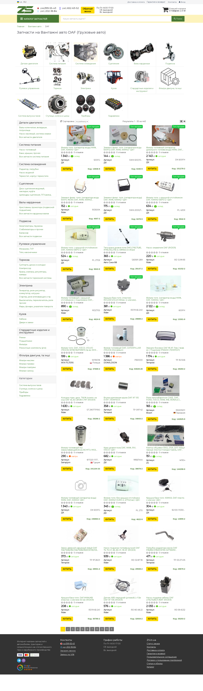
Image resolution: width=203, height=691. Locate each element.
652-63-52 (69, 8)
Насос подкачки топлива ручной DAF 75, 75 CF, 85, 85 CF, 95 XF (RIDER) (122, 563)
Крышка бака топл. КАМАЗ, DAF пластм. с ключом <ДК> (162, 511)
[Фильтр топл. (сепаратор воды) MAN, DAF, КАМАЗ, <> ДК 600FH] (165, 291)
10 (110, 645)
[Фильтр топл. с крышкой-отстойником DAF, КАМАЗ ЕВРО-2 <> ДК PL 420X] (165, 187)
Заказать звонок (68, 667)
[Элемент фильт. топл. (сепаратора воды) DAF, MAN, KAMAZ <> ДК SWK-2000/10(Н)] (123, 187)
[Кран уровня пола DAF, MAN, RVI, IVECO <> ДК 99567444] (123, 446)
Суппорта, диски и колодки (32, 265)
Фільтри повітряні (27, 367)
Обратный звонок (88, 10)
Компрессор (25, 268)
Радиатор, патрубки (29, 169)
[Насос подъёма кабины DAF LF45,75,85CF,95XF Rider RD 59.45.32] (165, 601)
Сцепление (26, 183)
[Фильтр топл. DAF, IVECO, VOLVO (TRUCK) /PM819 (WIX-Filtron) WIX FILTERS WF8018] (80, 343)
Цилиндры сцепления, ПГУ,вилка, (35, 195)
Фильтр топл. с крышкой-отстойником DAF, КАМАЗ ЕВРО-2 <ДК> (165, 201)
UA (19, 2)
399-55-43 (46, 8)
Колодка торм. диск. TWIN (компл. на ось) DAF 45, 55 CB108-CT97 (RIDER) (79, 407)
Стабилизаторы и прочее (31, 229)
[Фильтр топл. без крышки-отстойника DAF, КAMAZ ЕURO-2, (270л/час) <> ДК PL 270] (123, 498)
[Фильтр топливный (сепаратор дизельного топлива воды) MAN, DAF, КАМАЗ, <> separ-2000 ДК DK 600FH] (165, 136)
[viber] (24, 677)
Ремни (22, 337)
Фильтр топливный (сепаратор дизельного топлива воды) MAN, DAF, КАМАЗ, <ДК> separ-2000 (165, 149)
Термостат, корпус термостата (33, 176)
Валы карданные (30, 202)
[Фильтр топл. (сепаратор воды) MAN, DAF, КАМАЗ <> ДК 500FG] (80, 136)
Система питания (30, 144)
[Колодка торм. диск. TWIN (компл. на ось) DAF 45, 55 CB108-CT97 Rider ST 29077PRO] (80, 394)
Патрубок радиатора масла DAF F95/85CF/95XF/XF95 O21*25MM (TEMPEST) (162, 563)
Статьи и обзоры (155, 680)
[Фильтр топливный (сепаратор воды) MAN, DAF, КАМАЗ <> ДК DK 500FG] (80, 498)
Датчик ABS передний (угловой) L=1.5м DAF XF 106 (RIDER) (122, 614)
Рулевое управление (32, 243)
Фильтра (23, 344)
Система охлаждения (32, 164)
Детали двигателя (30, 122)
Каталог (150, 683)
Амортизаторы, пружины (31, 226)
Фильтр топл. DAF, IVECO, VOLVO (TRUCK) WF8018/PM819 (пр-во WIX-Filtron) (79, 356)
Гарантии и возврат (156, 670)
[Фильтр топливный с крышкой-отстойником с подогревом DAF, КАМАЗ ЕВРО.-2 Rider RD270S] (80, 291)
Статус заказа (153, 660)
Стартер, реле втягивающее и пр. (35, 297)
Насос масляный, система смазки (35, 134)
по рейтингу (82, 121)
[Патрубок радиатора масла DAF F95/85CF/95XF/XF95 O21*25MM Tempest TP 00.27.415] (165, 549)
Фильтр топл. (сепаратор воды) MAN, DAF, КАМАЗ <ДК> (79, 149)
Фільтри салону (26, 371)
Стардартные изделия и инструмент (34, 331)
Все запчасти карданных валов (34, 213)
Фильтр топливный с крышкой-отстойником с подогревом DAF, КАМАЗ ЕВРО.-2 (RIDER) (77, 304)
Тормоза (24, 259)
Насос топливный (27, 150)
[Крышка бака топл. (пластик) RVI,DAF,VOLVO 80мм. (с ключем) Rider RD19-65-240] (123, 291)
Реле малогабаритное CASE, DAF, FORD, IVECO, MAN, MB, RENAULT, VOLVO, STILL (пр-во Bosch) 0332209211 (163, 407)
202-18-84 (47, 11)
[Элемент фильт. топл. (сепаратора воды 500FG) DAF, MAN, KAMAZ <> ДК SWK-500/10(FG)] (123, 136)
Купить (67, 169)
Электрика (25, 285)
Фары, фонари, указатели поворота (36, 306)
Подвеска (25, 221)
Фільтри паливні (26, 364)
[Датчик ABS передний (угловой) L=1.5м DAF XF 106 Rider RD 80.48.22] (123, 601)
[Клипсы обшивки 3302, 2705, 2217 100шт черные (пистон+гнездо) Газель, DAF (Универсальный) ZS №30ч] (165, 446)
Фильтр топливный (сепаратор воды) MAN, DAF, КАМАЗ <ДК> (79, 511)
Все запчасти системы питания (34, 156)
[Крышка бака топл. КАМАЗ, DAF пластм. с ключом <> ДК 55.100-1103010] (165, 498)
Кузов (22, 314)
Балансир (23, 233)
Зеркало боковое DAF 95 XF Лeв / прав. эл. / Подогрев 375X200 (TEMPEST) (163, 356)
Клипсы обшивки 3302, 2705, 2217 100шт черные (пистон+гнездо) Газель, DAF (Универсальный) (165, 459)
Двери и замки (26, 322)
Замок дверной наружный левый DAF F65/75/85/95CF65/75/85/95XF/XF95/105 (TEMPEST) (80, 563)
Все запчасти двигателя (30, 137)
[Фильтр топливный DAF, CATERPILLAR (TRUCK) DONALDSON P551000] (123, 343)
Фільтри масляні (26, 360)
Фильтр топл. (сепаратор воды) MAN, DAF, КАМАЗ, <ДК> (164, 304)
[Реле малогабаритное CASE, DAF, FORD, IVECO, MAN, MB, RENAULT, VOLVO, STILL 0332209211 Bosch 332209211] (165, 394)
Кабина (22, 319)
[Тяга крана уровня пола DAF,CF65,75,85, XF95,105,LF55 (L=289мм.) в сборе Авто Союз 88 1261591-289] (123, 239)
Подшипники (25, 341)
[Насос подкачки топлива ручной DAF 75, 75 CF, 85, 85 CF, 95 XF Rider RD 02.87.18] (123, 549)
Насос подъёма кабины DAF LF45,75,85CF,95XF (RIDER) (160, 614)
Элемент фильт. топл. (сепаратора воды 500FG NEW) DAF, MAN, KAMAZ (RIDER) (81, 201)
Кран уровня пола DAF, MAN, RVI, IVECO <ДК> (120, 459)
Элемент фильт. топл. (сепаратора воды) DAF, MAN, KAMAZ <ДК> (120, 201)
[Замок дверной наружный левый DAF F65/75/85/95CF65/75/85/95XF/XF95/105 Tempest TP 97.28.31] (80, 549)
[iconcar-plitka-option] (181, 121)
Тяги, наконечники (28, 252)
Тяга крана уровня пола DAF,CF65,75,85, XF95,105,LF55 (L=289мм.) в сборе (123, 253)
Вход (182, 2)
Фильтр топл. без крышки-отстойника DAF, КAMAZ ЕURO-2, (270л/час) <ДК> (122, 511)
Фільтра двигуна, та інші (34, 355)
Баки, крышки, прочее (29, 153)
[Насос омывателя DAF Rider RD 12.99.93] (165, 239)
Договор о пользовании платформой (164, 677)
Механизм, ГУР (26, 249)
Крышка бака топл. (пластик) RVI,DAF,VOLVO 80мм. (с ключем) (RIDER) (120, 304)
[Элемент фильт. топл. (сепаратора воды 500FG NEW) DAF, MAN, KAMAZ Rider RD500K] (80, 187)
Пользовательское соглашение (162, 673)
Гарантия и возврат (155, 2)
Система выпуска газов (30, 385)
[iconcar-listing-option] (184, 121)
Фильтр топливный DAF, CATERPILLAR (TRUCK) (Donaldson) (122, 356)
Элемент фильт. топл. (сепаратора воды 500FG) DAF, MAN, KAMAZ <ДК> (123, 149)
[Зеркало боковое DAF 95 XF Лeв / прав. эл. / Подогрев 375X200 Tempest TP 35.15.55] (165, 343)
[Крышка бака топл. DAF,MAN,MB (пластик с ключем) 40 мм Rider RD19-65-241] (80, 601)
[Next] (114, 645)
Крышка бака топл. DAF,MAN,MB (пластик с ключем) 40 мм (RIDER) (78, 614)
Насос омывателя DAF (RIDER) (161, 252)
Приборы (23, 392)
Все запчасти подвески (30, 236)
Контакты (171, 2)
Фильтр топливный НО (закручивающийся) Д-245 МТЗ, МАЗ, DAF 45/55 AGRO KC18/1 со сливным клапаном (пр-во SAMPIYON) (79, 459)
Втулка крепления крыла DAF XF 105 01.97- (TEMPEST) (121, 407)
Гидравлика (24, 395)
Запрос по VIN (67, 671)
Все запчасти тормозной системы (35, 278)
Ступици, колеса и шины (31, 389)
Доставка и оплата (134, 2)
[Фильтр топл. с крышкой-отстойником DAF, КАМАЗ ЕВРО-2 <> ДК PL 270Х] (80, 239)
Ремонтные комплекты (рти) (32, 348)
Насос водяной (26, 172)
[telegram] (19, 677)
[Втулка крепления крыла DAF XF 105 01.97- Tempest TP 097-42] (123, 394)
